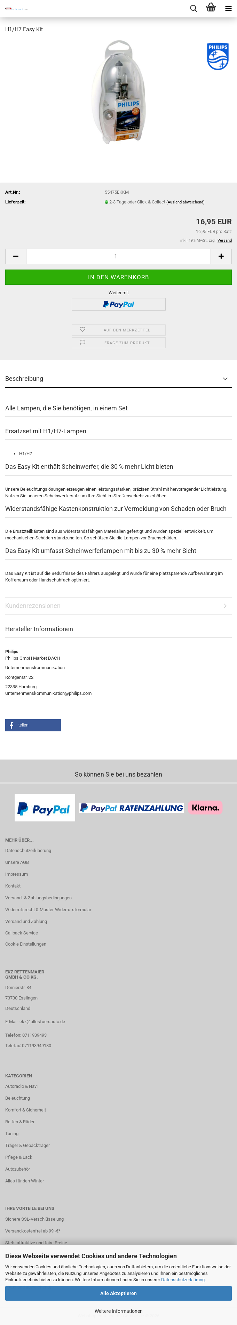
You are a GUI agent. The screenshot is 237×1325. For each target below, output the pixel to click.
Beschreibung (24, 378)
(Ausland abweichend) (185, 202)
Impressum (16, 874)
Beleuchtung (17, 1098)
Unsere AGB (17, 862)
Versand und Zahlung (26, 921)
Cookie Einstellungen (25, 944)
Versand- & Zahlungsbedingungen (38, 897)
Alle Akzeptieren (118, 1293)
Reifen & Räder (19, 1121)
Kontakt (13, 886)
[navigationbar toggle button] (228, 8)
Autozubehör (17, 1169)
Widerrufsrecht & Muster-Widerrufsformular (48, 909)
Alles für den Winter (24, 1180)
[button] (15, 256)
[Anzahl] (118, 256)
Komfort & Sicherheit (25, 1110)
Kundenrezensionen (33, 605)
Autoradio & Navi (21, 1086)
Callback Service (21, 932)
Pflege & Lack (18, 1157)
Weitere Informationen (119, 1311)
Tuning (11, 1133)
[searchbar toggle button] (193, 8)
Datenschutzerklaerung (28, 850)
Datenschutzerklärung (183, 1279)
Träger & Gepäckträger (27, 1145)
